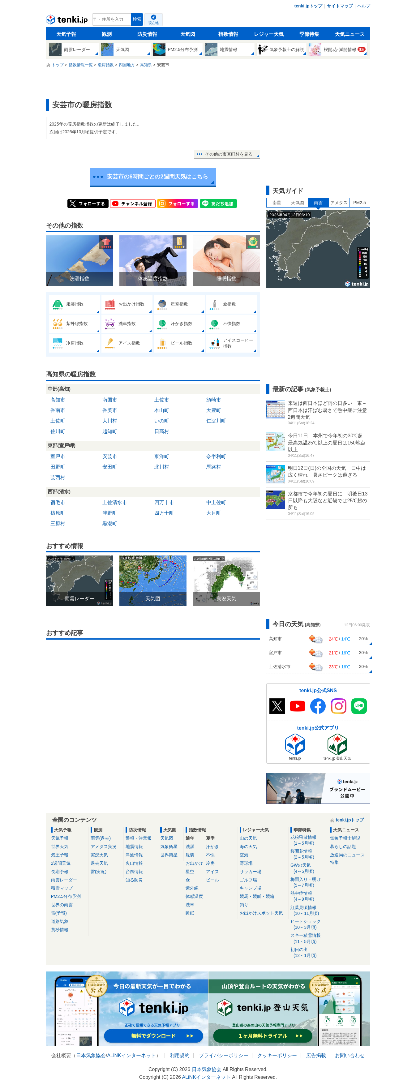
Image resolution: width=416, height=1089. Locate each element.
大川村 (109, 420)
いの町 (161, 420)
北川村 (161, 466)
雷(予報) (59, 913)
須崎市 (213, 399)
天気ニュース (350, 34)
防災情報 (147, 34)
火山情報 (134, 863)
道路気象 (59, 921)
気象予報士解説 (345, 838)
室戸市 (57, 456)
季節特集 (309, 34)
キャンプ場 (250, 887)
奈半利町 (216, 456)
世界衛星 (169, 854)
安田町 (109, 466)
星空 (190, 871)
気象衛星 (169, 846)
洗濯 (190, 846)
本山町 (161, 410)
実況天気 (99, 854)
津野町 (109, 513)
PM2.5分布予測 (66, 896)
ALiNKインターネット (131, 1055)
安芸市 (109, 456)
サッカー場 (250, 871)
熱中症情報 (308, 896)
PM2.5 (359, 202)
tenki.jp (67, 21)
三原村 (57, 523)
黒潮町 (109, 523)
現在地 (153, 23)
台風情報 (134, 871)
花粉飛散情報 (308, 840)
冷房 (210, 863)
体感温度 (194, 896)
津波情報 (134, 854)
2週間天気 (61, 863)
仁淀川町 (216, 420)
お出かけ (194, 863)
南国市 (109, 399)
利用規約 (180, 1055)
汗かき (212, 846)
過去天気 (99, 863)
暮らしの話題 (343, 846)
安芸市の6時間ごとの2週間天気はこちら (157, 177)
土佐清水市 (114, 502)
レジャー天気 (269, 34)
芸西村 (57, 477)
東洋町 (161, 456)
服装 (190, 854)
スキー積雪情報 (308, 938)
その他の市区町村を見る (229, 154)
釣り (244, 904)
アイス (212, 871)
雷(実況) (98, 871)
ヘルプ (363, 5)
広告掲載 (316, 1055)
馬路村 (213, 466)
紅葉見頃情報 (308, 910)
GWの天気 (308, 868)
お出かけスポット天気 (261, 913)
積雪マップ (62, 887)
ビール (212, 879)
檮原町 (57, 513)
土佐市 (161, 399)
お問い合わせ (350, 1055)
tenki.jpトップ (308, 5)
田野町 (57, 466)
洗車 (190, 904)
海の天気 (248, 846)
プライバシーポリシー (223, 1055)
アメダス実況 (104, 846)
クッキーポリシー (277, 1055)
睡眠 (190, 913)
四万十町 (164, 513)
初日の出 (308, 952)
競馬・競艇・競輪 (257, 896)
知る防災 (134, 879)
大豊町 (213, 410)
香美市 (109, 410)
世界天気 (59, 846)
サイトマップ (340, 5)
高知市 (57, 399)
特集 (334, 862)
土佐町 (57, 420)
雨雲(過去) (101, 838)
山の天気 (248, 838)
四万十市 (164, 502)
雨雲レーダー (64, 879)
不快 (210, 854)
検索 (137, 19)
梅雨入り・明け (308, 882)
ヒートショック (308, 924)
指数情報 (228, 34)
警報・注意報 (139, 838)
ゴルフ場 (248, 879)
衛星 (276, 202)
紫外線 (192, 887)
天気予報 (66, 34)
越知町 (109, 431)
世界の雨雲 (62, 904)
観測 (107, 34)
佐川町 (57, 431)
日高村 (161, 431)
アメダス (339, 202)
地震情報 (134, 846)
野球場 (246, 863)
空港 (244, 854)
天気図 (187, 34)
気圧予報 (59, 854)
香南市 (57, 410)
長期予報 (59, 871)
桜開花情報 (308, 854)
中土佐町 (216, 502)
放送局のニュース (347, 854)
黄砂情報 (59, 929)
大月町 (213, 513)
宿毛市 (57, 502)
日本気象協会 (91, 1055)
